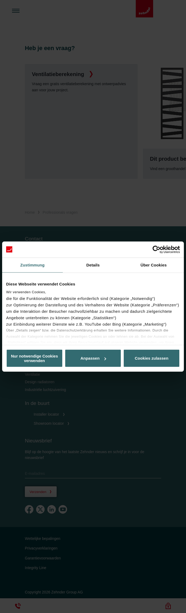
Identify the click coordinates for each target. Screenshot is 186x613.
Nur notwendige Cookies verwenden (34, 358)
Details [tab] (93, 264)
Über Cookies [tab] (154, 264)
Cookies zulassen (151, 358)
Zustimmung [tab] (32, 264)
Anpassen (93, 358)
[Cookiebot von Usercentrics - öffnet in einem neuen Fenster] (156, 249)
